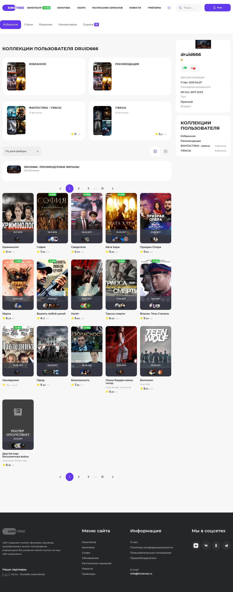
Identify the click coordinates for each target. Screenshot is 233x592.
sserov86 (82, 305)
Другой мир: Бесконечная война (15, 455)
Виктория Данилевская (88, 305)
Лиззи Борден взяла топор (119, 382)
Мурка (6, 313)
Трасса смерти (115, 313)
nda (85, 372)
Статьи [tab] (28, 24)
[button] (169, 8)
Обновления (90, 558)
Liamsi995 (148, 372)
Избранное (188, 136)
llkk (52, 239)
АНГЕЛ (123, 239)
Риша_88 (16, 305)
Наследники (10, 380)
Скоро (81, 8)
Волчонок (146, 380)
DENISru (48, 305)
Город (40, 380)
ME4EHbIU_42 (19, 445)
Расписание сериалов (107, 8)
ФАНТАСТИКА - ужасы (203, 145)
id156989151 (157, 305)
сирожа (85, 305)
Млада (117, 239)
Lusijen (57, 372)
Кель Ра (126, 239)
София (41, 247)
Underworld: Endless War (14, 461)
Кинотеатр (39, 7)
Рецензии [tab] (45, 24)
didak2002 (49, 239)
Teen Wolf (145, 384)
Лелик (154, 372)
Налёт (75, 313)
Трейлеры (154, 8)
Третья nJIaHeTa (156, 239)
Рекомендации (191, 141)
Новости (135, 8)
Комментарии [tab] (67, 24)
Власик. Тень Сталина (154, 313)
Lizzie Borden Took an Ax (118, 387)
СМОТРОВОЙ (51, 372)
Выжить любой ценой (51, 313)
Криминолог (10, 247)
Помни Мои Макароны (54, 372)
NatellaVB (123, 305)
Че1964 (120, 305)
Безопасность (80, 380)
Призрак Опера (150, 247)
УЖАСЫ (203, 150)
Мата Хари (113, 247)
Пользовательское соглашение (150, 552)
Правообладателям (143, 558)
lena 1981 (121, 372)
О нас (134, 542)
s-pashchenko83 (154, 305)
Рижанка (151, 305)
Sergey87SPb (160, 372)
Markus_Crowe (11, 445)
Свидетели (78, 247)
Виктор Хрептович (48, 372)
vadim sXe (117, 305)
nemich (45, 372)
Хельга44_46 (16, 445)
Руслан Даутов (51, 305)
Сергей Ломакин (55, 239)
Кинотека (63, 8)
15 (102, 188)
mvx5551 (46, 239)
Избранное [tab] (10, 24)
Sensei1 (157, 372)
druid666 (16, 239)
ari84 (87, 239)
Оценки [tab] (91, 24)
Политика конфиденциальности (151, 547)
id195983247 (88, 372)
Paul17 (45, 305)
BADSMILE (14, 445)
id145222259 (54, 305)
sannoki (151, 372)
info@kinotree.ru (141, 573)
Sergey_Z (14, 305)
